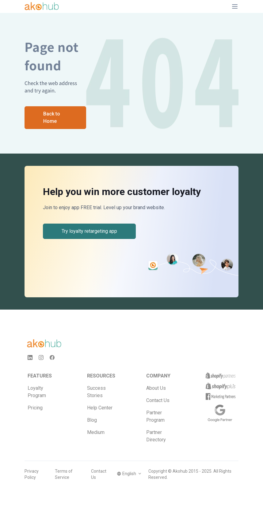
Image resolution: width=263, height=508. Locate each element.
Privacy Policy (32, 474)
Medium (96, 432)
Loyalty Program (37, 391)
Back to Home (51, 117)
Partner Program (155, 416)
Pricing (35, 408)
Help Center (99, 408)
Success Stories (96, 391)
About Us (156, 388)
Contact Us (158, 400)
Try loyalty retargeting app (89, 231)
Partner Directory (156, 436)
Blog (92, 420)
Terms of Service (64, 474)
